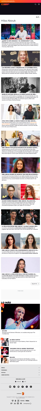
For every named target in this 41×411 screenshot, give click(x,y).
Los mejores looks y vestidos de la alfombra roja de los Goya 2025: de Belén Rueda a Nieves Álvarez (19, 68)
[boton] (30, 367)
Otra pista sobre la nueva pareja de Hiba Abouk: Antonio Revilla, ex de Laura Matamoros (18, 121)
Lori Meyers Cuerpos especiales (7, 0)
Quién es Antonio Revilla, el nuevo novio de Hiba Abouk (18, 95)
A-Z (38, 17)
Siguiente (34, 283)
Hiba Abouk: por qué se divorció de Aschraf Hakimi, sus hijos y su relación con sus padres (19, 148)
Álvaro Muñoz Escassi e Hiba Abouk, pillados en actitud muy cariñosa (18, 201)
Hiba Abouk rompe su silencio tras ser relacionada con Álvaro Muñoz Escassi (19, 175)
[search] (35, 4)
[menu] (39, 4)
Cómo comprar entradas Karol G (8, 1)
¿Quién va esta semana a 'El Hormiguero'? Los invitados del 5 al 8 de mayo (17, 41)
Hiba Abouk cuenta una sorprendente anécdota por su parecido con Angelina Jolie (20, 251)
